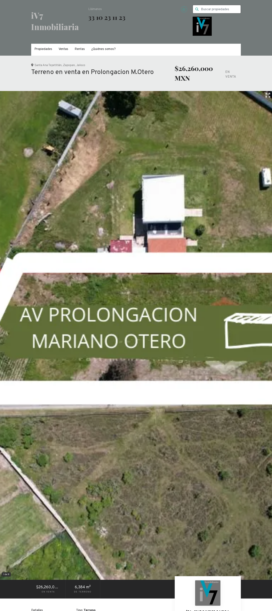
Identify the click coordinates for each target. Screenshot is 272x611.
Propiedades (43, 49)
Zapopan (69, 65)
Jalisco (80, 65)
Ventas (63, 49)
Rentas (80, 49)
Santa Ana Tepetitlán (48, 65)
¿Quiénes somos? (103, 49)
